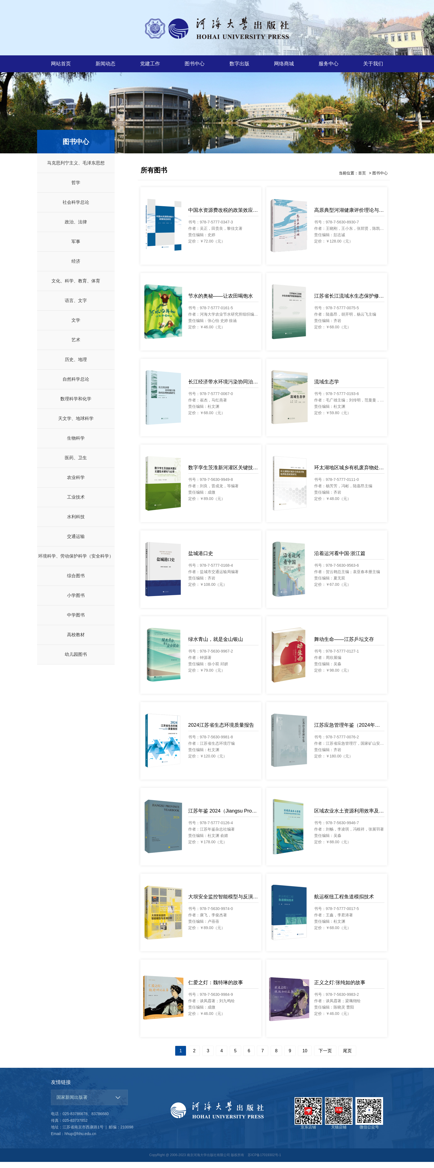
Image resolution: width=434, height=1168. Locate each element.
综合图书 (76, 581)
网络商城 (284, 63)
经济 (75, 267)
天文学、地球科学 (76, 424)
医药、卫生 (76, 463)
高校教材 (76, 640)
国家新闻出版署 (71, 1103)
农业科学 (76, 483)
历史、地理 (76, 365)
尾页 (347, 1056)
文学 (75, 326)
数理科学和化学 (75, 405)
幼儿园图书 (76, 660)
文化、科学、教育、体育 (75, 287)
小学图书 (76, 601)
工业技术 (76, 503)
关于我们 (373, 63)
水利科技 (76, 522)
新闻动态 (105, 63)
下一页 (325, 1056)
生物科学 (76, 444)
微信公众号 (369, 1119)
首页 (362, 179)
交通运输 (76, 542)
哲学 (75, 188)
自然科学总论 (76, 385)
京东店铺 (308, 1119)
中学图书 (76, 621)
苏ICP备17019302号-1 (264, 1161)
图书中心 (195, 63)
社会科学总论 (76, 208)
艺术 (75, 346)
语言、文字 (76, 306)
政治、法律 (76, 228)
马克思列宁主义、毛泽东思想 (76, 169)
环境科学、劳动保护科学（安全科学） (75, 562)
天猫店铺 (339, 1119)
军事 (75, 247)
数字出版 (239, 63)
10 (304, 1056)
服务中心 (329, 63)
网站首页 (61, 63)
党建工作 (150, 63)
